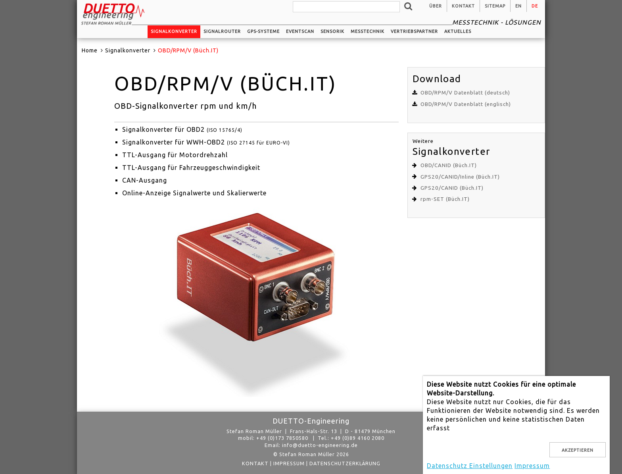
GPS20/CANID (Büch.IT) (452, 188)
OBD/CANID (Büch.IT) (448, 165)
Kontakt (463, 6)
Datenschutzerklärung (344, 463)
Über (435, 6)
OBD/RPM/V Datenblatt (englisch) (465, 104)
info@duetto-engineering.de (320, 445)
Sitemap (495, 6)
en (518, 6)
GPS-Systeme (263, 31)
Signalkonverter (174, 31)
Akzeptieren (577, 450)
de (535, 6)
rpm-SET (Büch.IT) (445, 199)
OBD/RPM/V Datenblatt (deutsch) (465, 93)
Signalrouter (222, 31)
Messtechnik (367, 31)
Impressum (289, 463)
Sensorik (332, 31)
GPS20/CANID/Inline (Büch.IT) (460, 177)
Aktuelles (457, 31)
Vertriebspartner (414, 31)
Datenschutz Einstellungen (470, 465)
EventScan (300, 31)
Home (90, 50)
